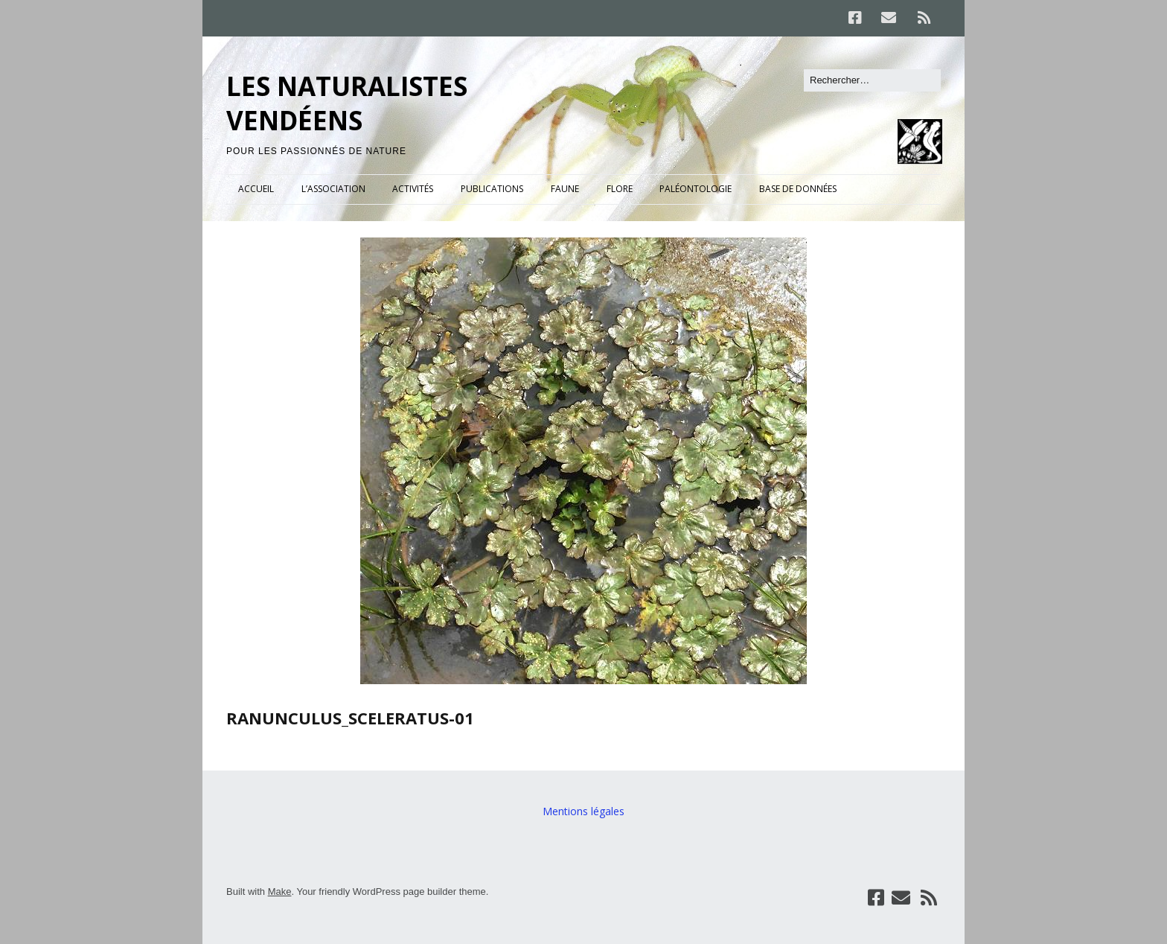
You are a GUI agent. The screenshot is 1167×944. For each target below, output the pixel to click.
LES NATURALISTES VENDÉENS (346, 103)
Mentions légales (583, 811)
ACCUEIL (256, 188)
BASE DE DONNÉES (798, 188)
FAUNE (565, 188)
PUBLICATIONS (492, 188)
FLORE (620, 188)
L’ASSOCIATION (333, 188)
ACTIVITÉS (412, 188)
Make (280, 891)
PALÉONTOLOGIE (695, 188)
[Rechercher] (872, 80)
